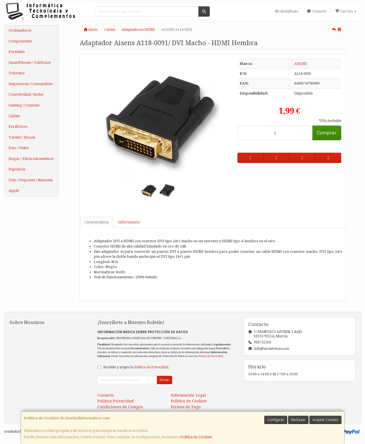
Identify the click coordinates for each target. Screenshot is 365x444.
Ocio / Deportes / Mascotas (31, 180)
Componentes (20, 41)
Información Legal (188, 395)
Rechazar (298, 419)
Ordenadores (20, 30)
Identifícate (286, 11)
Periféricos (18, 126)
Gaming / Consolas (24, 105)
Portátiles (17, 52)
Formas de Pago (186, 407)
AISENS (300, 64)
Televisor (17, 73)
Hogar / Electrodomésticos (31, 159)
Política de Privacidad (210, 356)
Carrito (345, 11)
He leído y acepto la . (136, 367)
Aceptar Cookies (325, 419)
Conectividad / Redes (26, 94)
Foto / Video (19, 148)
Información (129, 222)
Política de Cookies (196, 437)
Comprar (326, 132)
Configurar (275, 419)
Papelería (17, 169)
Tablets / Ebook (22, 137)
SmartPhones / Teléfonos (30, 62)
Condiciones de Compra (120, 407)
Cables (14, 116)
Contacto (317, 11)
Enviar (164, 379)
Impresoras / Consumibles (31, 84)
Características (96, 222)
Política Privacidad (115, 401)
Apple (14, 190)
